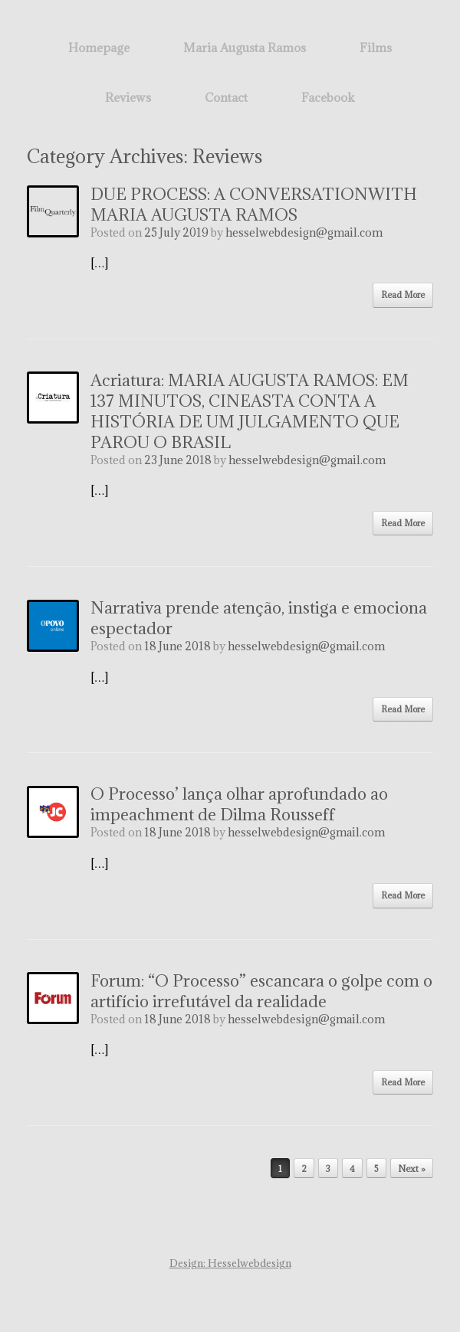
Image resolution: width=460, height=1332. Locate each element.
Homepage (99, 47)
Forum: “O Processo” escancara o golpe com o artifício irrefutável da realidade (261, 991)
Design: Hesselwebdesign (230, 1263)
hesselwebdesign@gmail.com (304, 232)
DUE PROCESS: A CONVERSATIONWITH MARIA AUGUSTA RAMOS (253, 204)
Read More (403, 294)
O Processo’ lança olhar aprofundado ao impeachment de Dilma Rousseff (239, 804)
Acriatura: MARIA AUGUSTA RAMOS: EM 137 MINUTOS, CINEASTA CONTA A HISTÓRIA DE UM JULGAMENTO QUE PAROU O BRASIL (249, 411)
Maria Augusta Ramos (244, 47)
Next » (412, 1168)
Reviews (128, 97)
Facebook (328, 97)
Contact (226, 97)
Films (376, 47)
